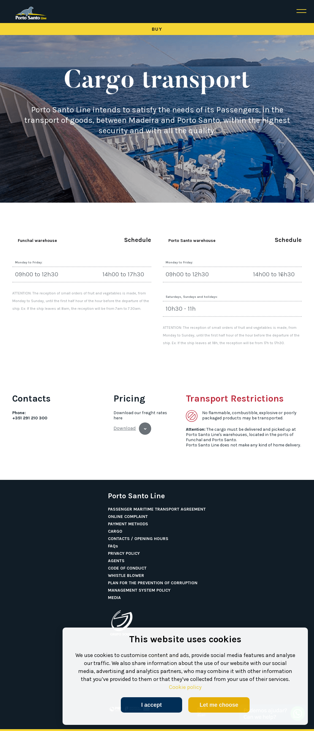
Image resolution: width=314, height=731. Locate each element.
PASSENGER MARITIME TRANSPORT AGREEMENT (157, 509)
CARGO (115, 531)
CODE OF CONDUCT (127, 568)
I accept (151, 705)
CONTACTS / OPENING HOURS (138, 539)
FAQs (113, 546)
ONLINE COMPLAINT (128, 517)
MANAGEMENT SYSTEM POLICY (139, 590)
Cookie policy (185, 687)
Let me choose (219, 705)
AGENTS (116, 561)
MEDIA (114, 598)
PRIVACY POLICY (124, 553)
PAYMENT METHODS (128, 524)
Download (124, 428)
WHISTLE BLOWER (126, 576)
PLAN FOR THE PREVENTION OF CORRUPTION (152, 583)
